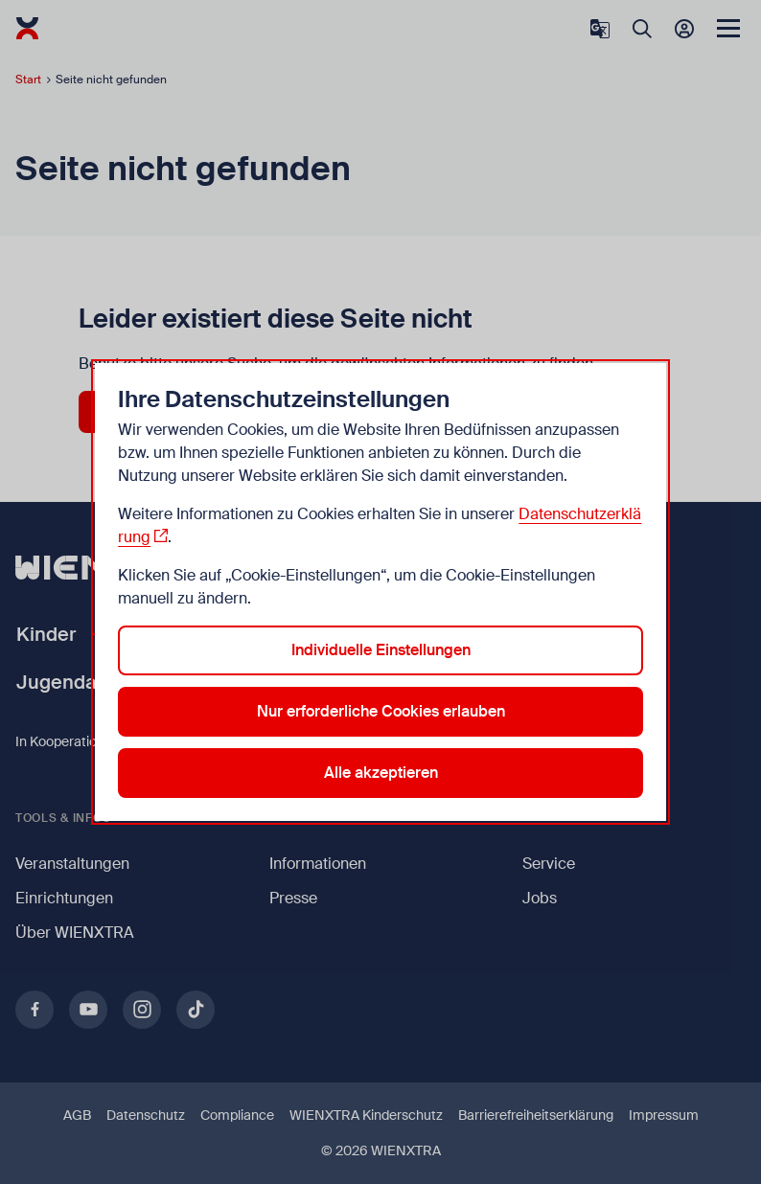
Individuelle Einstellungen (381, 650)
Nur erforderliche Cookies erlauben (381, 711)
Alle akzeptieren (381, 773)
